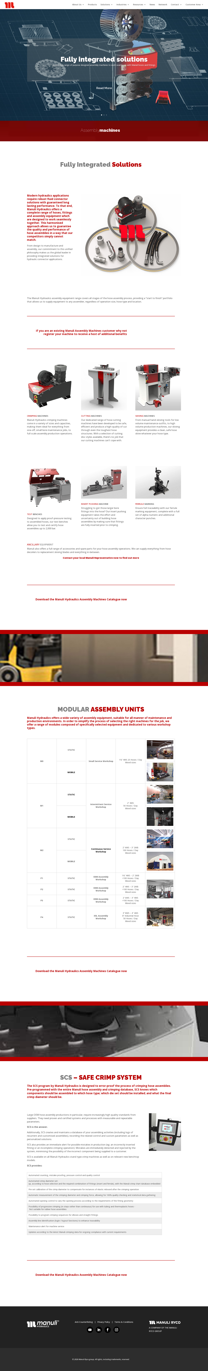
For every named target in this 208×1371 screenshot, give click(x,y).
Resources (138, 5)
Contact (175, 5)
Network (163, 5)
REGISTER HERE (158, 332)
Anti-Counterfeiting (84, 1322)
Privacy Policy (103, 1322)
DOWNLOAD (158, 601)
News (152, 5)
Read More (104, 88)
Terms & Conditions (123, 1322)
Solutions (105, 5)
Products (92, 5)
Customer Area (193, 5)
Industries (121, 5)
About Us (76, 5)
